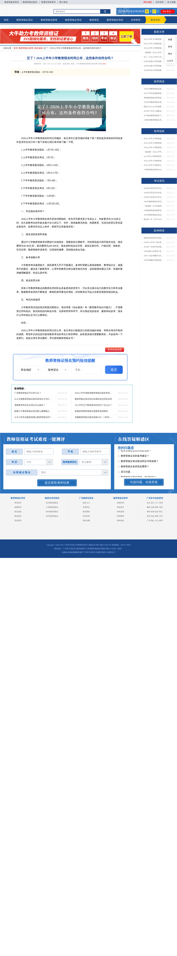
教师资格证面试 (30, 2)
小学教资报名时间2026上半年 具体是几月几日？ (154, 170)
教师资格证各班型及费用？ (133, 465)
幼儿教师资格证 (52, 503)
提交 (114, 369)
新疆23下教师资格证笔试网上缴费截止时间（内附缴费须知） (33, 411)
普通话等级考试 (48, 2)
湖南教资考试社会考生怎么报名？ (29, 405)
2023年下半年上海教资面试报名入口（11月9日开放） (154, 111)
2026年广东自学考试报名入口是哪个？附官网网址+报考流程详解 (154, 247)
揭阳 (148, 507)
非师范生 (86, 507)
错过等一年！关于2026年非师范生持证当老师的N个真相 (154, 219)
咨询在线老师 (115, 349)
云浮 (161, 516)
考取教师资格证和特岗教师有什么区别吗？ (154, 98)
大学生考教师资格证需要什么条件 (154, 102)
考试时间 (86, 516)
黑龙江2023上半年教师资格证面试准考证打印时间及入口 (154, 107)
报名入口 (86, 503)
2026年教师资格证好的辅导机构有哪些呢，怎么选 (154, 215)
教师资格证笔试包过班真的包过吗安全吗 (93, 399)
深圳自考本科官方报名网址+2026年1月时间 (154, 238)
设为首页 (160, 2)
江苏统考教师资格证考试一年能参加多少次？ (154, 120)
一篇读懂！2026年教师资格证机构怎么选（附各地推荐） (154, 206)
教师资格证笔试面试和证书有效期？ (138, 459)
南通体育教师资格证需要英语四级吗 (91, 411)
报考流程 (120, 512)
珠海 (152, 512)
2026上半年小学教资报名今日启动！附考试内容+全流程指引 (154, 44)
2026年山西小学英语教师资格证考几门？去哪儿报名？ (154, 66)
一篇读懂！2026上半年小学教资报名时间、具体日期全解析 (154, 52)
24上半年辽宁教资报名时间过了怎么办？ (93, 405)
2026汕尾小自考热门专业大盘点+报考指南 (154, 251)
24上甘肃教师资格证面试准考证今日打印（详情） (33, 399)
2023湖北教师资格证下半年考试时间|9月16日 (154, 115)
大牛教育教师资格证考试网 (86, 64)
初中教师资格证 (52, 512)
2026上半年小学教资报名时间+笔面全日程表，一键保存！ (154, 48)
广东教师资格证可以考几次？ (27, 393)
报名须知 (38, 48)
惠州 (161, 520)
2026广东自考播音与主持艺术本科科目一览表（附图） (154, 256)
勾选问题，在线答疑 (144, 482)
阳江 (161, 512)
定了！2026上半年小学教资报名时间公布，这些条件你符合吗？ (154, 57)
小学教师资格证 (52, 507)
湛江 (152, 503)
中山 (157, 520)
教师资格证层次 (24, 20)
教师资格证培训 (115, 20)
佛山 (152, 520)
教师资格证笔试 (11, 2)
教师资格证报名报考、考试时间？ (137, 475)
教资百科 (155, 20)
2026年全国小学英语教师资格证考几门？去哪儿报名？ (154, 61)
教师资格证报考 (49, 20)
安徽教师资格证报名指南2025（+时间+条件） (94, 417)
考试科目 (17, 503)
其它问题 (124, 470)
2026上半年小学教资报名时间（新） (154, 161)
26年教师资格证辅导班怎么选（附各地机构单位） (154, 210)
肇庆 (157, 507)
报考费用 (120, 516)
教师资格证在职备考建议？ (133, 454)
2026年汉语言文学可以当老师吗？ (154, 188)
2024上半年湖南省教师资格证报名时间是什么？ (94, 393)
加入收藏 (171, 2)
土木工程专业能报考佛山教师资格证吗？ (32, 417)
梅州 (157, 516)
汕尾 (152, 507)
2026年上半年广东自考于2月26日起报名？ (154, 242)
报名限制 (86, 512)
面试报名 (17, 516)
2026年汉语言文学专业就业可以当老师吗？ (154, 193)
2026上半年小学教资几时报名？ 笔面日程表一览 (154, 165)
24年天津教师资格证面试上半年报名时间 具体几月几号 (154, 89)
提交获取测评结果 (57, 482)
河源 (161, 503)
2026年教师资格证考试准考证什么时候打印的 (154, 202)
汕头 (148, 503)
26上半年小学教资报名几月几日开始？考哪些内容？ (154, 156)
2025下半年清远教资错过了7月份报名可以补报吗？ (154, 93)
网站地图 (148, 2)
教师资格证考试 (73, 20)
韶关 (157, 512)
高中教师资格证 (52, 516)
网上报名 (63, 2)
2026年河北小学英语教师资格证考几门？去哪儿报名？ (154, 70)
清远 (148, 516)
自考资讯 (135, 20)
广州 (148, 520)
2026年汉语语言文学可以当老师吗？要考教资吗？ (154, 197)
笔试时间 (17, 520)
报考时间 (120, 503)
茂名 (152, 516)
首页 (6, 20)
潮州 (148, 512)
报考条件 (120, 507)
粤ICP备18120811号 (103, 545)
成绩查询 (17, 507)
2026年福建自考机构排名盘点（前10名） (154, 260)
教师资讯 (94, 20)
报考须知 (120, 520)
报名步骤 (86, 520)
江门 (157, 503)
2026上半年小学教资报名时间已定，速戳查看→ (154, 39)
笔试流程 (17, 512)
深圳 (161, 507)
